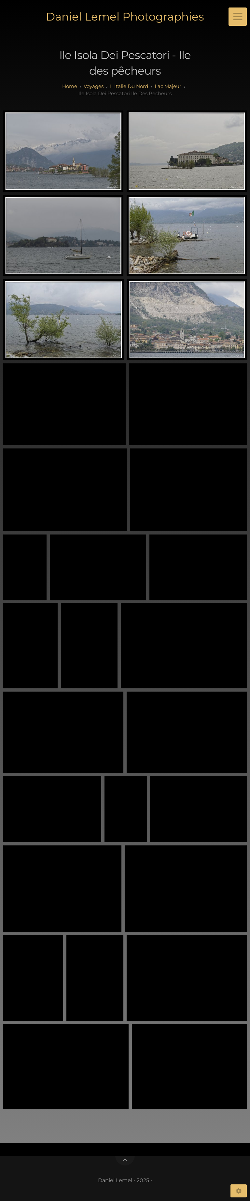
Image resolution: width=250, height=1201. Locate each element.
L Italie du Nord (129, 86)
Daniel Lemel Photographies (125, 16)
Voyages (94, 86)
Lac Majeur (168, 86)
